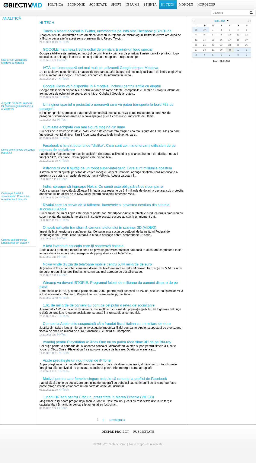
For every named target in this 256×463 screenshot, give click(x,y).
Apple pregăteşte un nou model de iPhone (77, 360)
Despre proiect (115, 431)
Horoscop (206, 4)
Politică (55, 4)
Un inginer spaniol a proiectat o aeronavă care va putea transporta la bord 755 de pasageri (106, 107)
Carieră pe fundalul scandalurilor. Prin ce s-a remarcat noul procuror (15, 196)
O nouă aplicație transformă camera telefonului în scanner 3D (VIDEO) (99, 228)
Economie (76, 4)
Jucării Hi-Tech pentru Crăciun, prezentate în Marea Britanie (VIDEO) (98, 397)
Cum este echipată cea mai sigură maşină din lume (84, 127)
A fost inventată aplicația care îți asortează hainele (83, 246)
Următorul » (117, 420)
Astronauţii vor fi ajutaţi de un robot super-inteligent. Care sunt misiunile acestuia (107, 168)
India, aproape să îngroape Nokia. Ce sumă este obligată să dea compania (103, 187)
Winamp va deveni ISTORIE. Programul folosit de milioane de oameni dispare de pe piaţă (108, 285)
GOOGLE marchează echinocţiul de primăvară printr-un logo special (98, 49)
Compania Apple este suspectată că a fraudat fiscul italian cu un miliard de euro (107, 324)
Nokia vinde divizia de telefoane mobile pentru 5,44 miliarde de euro (97, 264)
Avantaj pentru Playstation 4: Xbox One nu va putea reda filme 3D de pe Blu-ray (107, 342)
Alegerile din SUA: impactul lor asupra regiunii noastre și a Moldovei (17, 106)
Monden (186, 4)
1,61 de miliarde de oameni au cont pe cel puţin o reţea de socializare (99, 305)
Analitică (11, 18)
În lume (133, 4)
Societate (98, 4)
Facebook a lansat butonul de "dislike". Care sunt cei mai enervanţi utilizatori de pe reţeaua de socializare (107, 148)
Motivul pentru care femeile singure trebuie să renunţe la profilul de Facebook (105, 379)
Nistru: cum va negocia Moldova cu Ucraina (14, 61)
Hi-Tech (168, 4)
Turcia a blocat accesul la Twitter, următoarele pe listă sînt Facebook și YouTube (107, 31)
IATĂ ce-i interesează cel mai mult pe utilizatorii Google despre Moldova (100, 68)
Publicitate (143, 431)
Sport (116, 4)
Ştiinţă (150, 4)
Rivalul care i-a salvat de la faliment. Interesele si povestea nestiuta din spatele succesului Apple (104, 207)
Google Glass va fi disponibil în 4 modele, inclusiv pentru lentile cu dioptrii (102, 86)
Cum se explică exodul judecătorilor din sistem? (15, 241)
